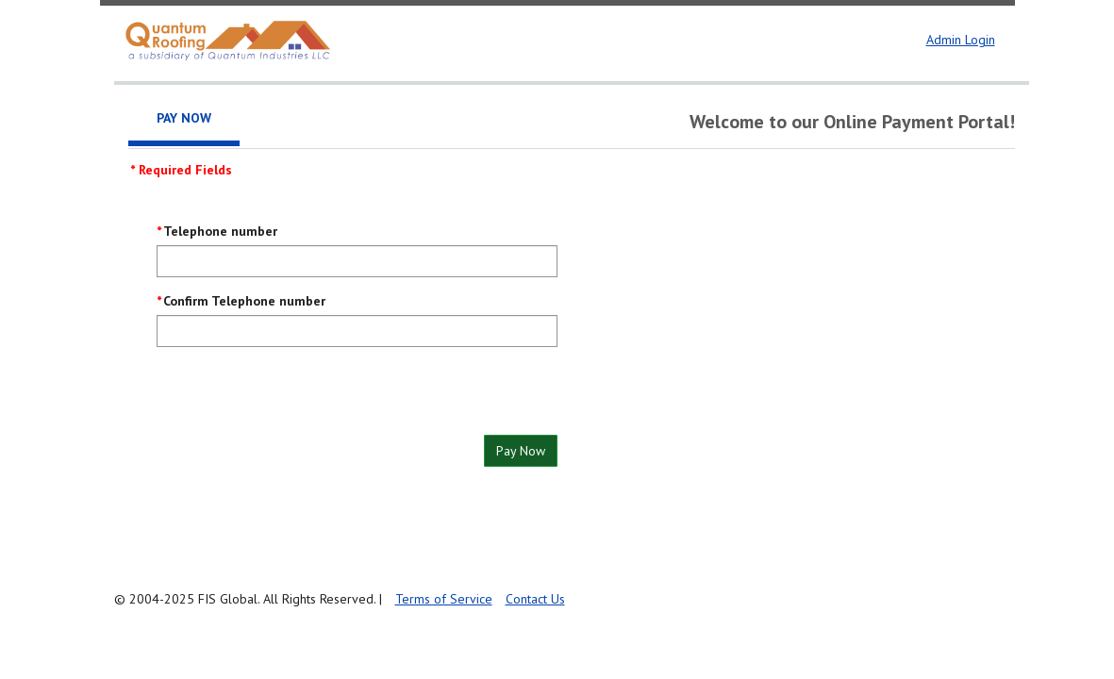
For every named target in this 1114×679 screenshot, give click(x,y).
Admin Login (960, 39)
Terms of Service (443, 598)
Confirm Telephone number (244, 300)
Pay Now (520, 450)
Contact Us (535, 598)
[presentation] (300, 398)
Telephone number (220, 231)
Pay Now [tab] (184, 117)
